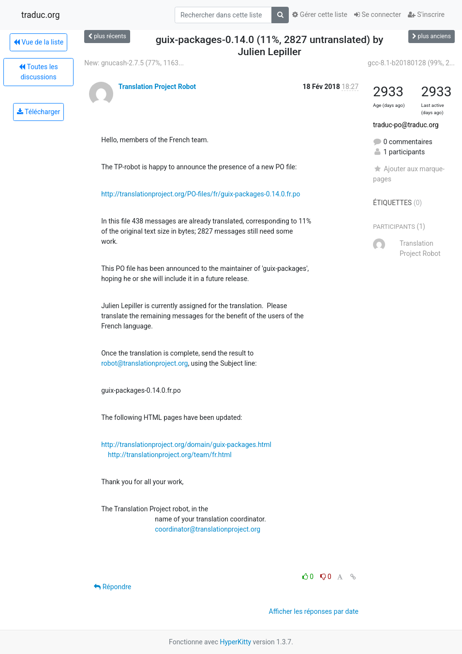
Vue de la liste (38, 42)
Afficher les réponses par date (313, 611)
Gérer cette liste (319, 14)
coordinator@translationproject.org (207, 529)
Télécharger (38, 112)
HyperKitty (235, 642)
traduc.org (40, 15)
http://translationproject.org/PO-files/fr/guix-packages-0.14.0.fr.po (200, 194)
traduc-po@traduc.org (406, 125)
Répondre (112, 587)
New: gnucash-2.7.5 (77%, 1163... (134, 63)
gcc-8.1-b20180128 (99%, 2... (411, 63)
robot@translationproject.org (144, 363)
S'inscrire (426, 14)
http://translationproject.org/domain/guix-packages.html (186, 444)
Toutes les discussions (38, 72)
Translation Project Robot (157, 86)
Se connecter (377, 14)
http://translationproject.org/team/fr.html (170, 455)
